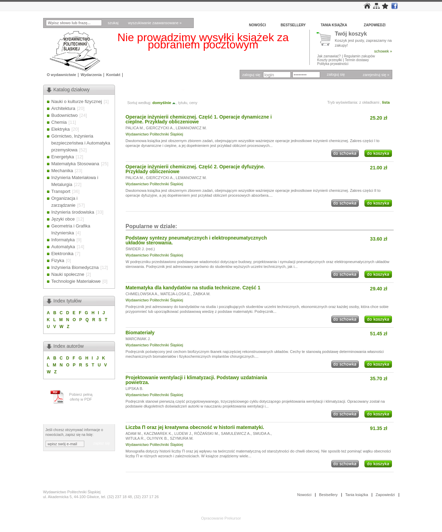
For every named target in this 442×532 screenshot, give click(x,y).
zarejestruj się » (376, 75)
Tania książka (334, 25)
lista (386, 102)
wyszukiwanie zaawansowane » (155, 23)
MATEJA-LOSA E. (175, 294)
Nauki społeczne (67, 274)
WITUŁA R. (135, 438)
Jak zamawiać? (329, 56)
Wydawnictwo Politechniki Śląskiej (154, 134)
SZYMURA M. (181, 438)
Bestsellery (293, 25)
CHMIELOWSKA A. (142, 294)
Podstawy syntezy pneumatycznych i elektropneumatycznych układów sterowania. (196, 240)
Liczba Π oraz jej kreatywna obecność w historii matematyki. (195, 427)
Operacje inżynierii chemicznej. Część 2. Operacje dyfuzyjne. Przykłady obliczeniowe (195, 169)
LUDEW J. (183, 433)
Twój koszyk (351, 34)
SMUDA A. (262, 433)
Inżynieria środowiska (72, 212)
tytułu (182, 103)
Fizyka (58, 260)
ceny (193, 103)
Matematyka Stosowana (75, 163)
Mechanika (62, 170)
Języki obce (63, 219)
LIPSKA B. (134, 388)
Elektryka (60, 129)
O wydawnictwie (61, 75)
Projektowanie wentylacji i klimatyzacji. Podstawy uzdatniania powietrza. (196, 380)
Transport (60, 191)
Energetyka (62, 156)
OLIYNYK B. (157, 438)
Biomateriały (140, 332)
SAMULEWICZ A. (236, 433)
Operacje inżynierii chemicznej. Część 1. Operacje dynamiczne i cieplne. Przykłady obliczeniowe (199, 119)
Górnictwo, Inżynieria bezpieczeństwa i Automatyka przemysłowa (80, 142)
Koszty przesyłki (330, 60)
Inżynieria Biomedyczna (75, 267)
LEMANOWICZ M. (191, 128)
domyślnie (164, 103)
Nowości (257, 25)
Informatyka (63, 239)
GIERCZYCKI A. (160, 128)
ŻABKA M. (202, 294)
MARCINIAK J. (138, 339)
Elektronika (62, 253)
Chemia (59, 122)
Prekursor (232, 518)
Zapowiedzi (375, 25)
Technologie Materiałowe (76, 281)
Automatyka (63, 246)
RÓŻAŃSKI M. (206, 433)
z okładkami (369, 102)
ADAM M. (134, 433)
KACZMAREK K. (158, 433)
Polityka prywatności (333, 64)
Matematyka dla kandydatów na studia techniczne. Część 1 (193, 287)
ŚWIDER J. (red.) (140, 249)
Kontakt (113, 75)
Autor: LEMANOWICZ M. (153, 89)
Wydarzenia (91, 75)
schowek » (383, 51)
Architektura (63, 108)
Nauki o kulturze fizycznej (76, 101)
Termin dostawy (357, 60)
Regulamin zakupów (359, 56)
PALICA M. (135, 128)
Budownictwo (64, 115)
